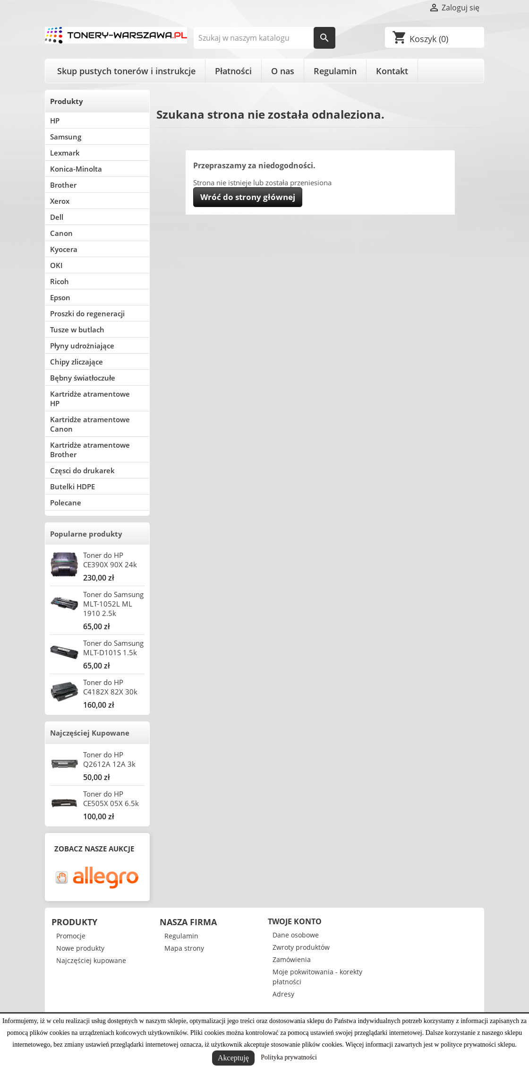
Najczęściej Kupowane (89, 732)
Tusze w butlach (77, 329)
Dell (56, 217)
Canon (61, 233)
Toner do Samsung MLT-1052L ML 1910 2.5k (113, 604)
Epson (60, 297)
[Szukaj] (265, 38)
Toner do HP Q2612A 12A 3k (109, 759)
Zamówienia (292, 959)
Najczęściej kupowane (91, 960)
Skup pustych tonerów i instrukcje (126, 71)
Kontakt (392, 71)
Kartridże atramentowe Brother (90, 449)
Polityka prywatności (289, 1057)
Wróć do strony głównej (247, 196)
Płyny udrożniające (82, 345)
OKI (56, 265)
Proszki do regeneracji (87, 313)
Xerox (59, 201)
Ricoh (59, 281)
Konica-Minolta (76, 168)
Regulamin (335, 71)
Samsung (65, 136)
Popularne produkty (86, 533)
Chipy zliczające (76, 361)
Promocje (70, 935)
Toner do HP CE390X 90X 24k (110, 559)
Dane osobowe (296, 934)
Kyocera (63, 249)
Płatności (233, 71)
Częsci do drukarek (82, 470)
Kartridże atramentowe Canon (90, 424)
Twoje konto (295, 921)
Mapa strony (184, 948)
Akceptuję (233, 1058)
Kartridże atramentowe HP (90, 398)
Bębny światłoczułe (82, 377)
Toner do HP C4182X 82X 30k (110, 686)
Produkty (66, 101)
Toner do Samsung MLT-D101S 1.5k (113, 647)
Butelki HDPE (72, 486)
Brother (63, 185)
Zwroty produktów (301, 947)
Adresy (283, 993)
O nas (282, 71)
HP (55, 120)
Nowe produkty (80, 948)
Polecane (65, 502)
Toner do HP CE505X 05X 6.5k (111, 798)
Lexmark (65, 152)
